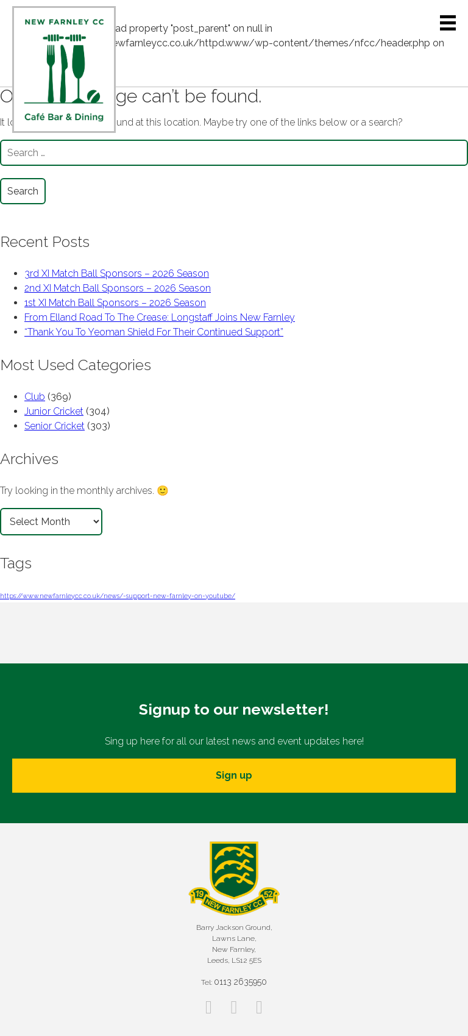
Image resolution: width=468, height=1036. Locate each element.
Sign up (234, 775)
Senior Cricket (54, 426)
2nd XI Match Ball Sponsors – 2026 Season (117, 288)
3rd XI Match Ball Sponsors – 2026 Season (116, 273)
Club (34, 396)
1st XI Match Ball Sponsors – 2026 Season (115, 303)
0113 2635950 (240, 982)
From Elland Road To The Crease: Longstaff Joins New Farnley (159, 317)
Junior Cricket (53, 411)
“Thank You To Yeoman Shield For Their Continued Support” (153, 332)
